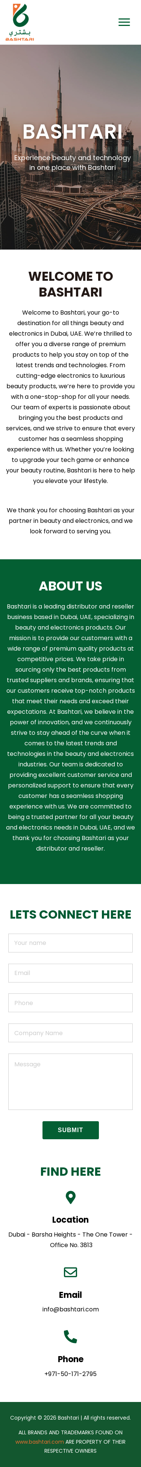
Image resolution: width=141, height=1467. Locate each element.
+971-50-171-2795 (70, 1374)
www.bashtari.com (39, 1442)
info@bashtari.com (70, 1309)
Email (70, 1295)
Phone (70, 1359)
